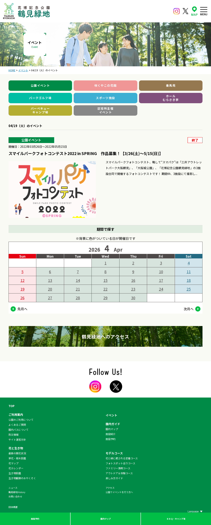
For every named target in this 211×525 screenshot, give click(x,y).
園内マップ (105, 518)
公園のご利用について (21, 419)
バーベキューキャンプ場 (40, 110)
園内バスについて (18, 429)
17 (161, 280)
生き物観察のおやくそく (22, 478)
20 (50, 289)
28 (78, 297)
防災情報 (13, 434)
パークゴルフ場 (40, 98)
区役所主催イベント (105, 110)
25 (189, 289)
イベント (111, 415)
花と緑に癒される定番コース (122, 458)
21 (78, 289)
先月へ (22, 308)
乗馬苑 (171, 85)
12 (22, 280)
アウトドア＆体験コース (119, 473)
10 (161, 271)
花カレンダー (16, 468)
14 (78, 280)
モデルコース (114, 453)
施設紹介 (111, 434)
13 (50, 280)
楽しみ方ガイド (114, 478)
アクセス (110, 487)
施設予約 (35, 518)
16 (133, 280)
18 (189, 280)
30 (133, 297)
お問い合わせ (15, 496)
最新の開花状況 (17, 453)
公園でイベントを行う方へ (119, 492)
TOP (12, 406)
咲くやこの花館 (105, 85)
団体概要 (13, 507)
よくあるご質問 (17, 424)
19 (22, 289)
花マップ (13, 463)
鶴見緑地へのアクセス (105, 336)
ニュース (13, 487)
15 (105, 280)
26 (22, 297)
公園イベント (40, 85)
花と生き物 (16, 448)
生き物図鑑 (15, 473)
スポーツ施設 (105, 98)
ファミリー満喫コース (118, 468)
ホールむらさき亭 (171, 98)
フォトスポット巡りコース (120, 463)
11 (189, 271)
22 (105, 289)
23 (133, 289)
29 (105, 297)
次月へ (189, 308)
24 (161, 289)
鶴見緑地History (17, 492)
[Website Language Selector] (195, 511)
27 (50, 297)
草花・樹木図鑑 (17, 458)
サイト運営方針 (17, 439)
